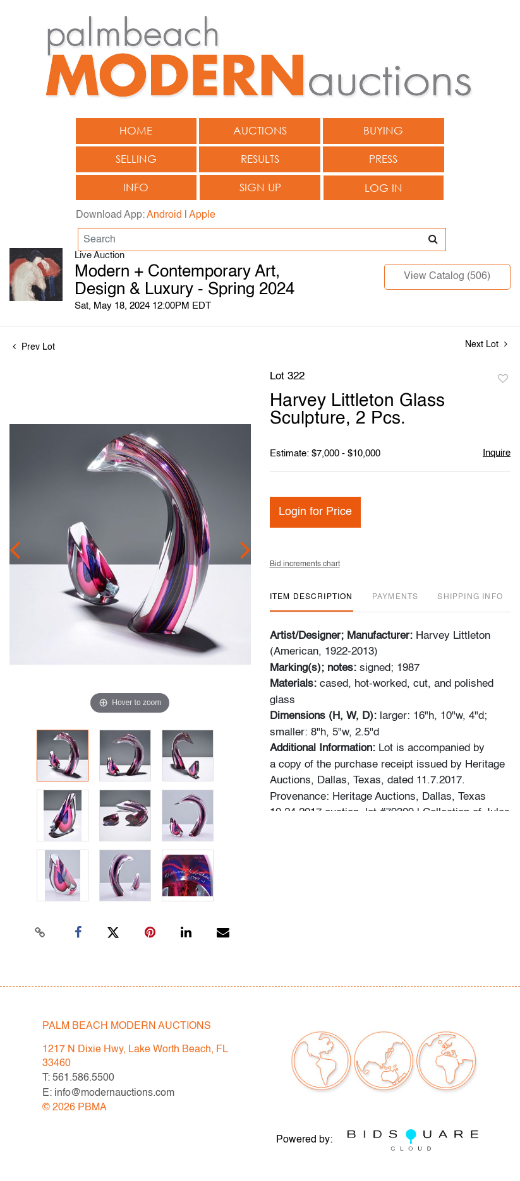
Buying (383, 130)
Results (260, 158)
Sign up (260, 187)
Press (383, 158)
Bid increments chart (305, 564)
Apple (202, 215)
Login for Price (315, 512)
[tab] (311, 602)
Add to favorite (503, 379)
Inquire (497, 453)
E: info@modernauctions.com (108, 1093)
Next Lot (486, 344)
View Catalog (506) (447, 276)
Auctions (260, 130)
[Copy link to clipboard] (39, 933)
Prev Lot (34, 347)
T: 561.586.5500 (78, 1078)
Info (135, 187)
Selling (136, 158)
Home (135, 130)
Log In (383, 187)
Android (164, 215)
